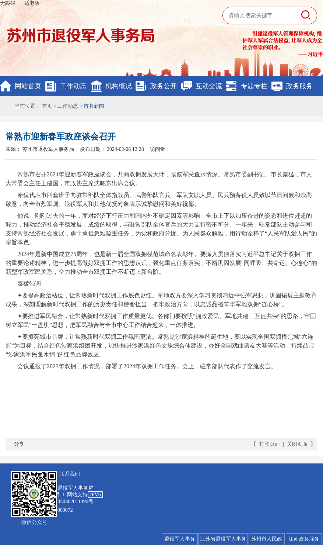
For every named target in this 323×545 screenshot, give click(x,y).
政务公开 (163, 86)
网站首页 (28, 86)
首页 (47, 106)
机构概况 (118, 86)
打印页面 (269, 444)
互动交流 (209, 86)
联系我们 (69, 474)
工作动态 (73, 86)
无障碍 (7, 3)
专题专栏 (254, 86)
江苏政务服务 (303, 539)
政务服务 (299, 86)
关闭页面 (297, 444)
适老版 (32, 3)
